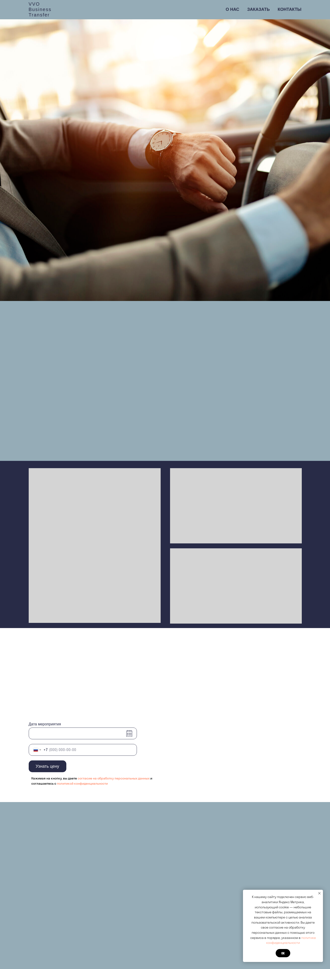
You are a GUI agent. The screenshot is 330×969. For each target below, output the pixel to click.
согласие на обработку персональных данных (114, 778)
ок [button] (283, 953)
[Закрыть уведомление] (319, 893)
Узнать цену (47, 766)
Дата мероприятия (45, 724)
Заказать (258, 9)
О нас (232, 9)
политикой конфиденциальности (82, 783)
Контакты (290, 9)
